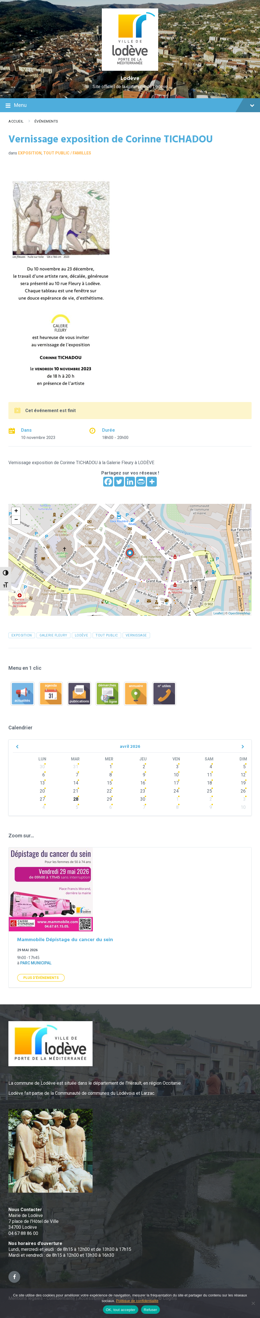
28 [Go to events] (75, 799)
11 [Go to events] (209, 774)
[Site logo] (130, 69)
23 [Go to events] (142, 791)
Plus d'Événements (41, 978)
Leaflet (218, 613)
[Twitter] (119, 482)
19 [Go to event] (243, 783)
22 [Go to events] (109, 791)
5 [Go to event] (244, 766)
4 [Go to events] (211, 766)
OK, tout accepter (120, 1310)
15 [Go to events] (109, 783)
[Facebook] (108, 482)
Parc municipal (36, 963)
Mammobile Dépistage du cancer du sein (65, 940)
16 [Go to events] (142, 783)
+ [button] (16, 511)
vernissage (136, 635)
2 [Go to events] (144, 766)
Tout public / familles (67, 153)
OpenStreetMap (239, 613)
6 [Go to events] (43, 774)
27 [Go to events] (42, 799)
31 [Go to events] (75, 766)
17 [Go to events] (176, 783)
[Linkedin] (130, 482)
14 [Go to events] (75, 783)
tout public (107, 635)
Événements (46, 121)
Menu (130, 105)
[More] (152, 482)
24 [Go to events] (176, 791)
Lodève (130, 78)
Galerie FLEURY (53, 635)
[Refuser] (253, 1303)
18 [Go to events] (209, 783)
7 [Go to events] (77, 774)
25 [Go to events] (209, 791)
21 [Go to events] (75, 791)
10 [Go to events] (176, 774)
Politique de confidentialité (137, 1301)
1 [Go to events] (110, 766)
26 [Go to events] (243, 791)
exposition (21, 635)
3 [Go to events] (177, 766)
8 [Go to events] (110, 774)
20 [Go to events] (42, 791)
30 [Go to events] (42, 766)
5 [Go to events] (77, 807)
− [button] (16, 520)
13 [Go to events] (42, 783)
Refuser (150, 1310)
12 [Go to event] (243, 774)
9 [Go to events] (144, 774)
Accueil (16, 121)
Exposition (30, 153)
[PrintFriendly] (141, 482)
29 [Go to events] (109, 799)
